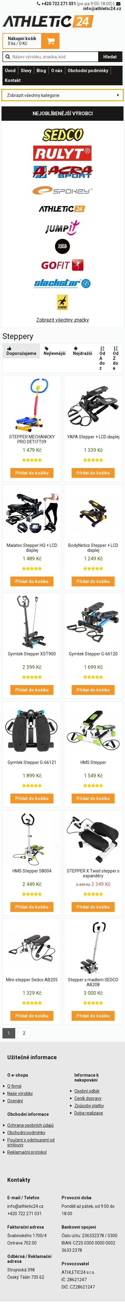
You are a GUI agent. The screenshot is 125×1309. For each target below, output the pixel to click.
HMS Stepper (93, 762)
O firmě (14, 1086)
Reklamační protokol (27, 1152)
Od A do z (102, 358)
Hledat (110, 56)
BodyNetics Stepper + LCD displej (93, 548)
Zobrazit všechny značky (62, 320)
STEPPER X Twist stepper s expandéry (93, 873)
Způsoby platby (89, 1105)
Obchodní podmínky (88, 70)
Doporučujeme (21, 351)
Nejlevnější (55, 351)
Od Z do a (116, 358)
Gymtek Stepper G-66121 (32, 762)
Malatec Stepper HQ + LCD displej (32, 548)
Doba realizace (88, 1113)
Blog (41, 70)
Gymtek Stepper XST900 (32, 653)
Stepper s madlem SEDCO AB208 (93, 982)
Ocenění (15, 1100)
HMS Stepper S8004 (32, 870)
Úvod (10, 70)
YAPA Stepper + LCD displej (93, 436)
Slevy (26, 70)
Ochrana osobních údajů (30, 1125)
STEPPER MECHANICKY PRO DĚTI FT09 (32, 439)
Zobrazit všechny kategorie (33, 95)
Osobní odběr (87, 1091)
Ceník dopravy (88, 1098)
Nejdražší (82, 351)
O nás (56, 70)
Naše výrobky (20, 1093)
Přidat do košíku (31, 472)
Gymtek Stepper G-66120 (93, 653)
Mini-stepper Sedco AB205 (32, 979)
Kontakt (13, 80)
